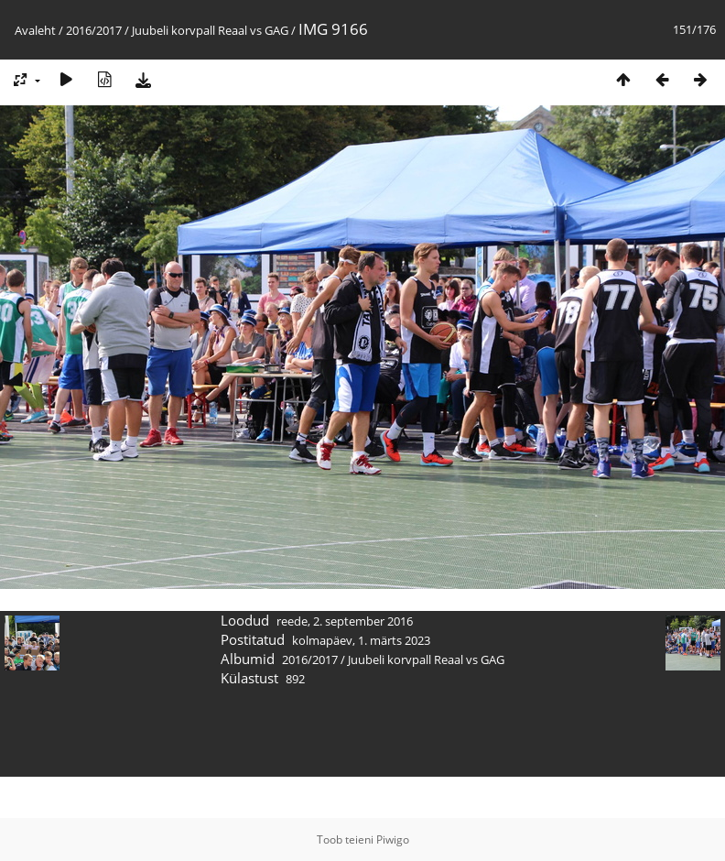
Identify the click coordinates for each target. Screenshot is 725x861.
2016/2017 (94, 30)
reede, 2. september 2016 (344, 621)
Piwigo (392, 839)
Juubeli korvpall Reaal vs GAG (210, 30)
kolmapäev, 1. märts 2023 (361, 640)
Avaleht (35, 30)
